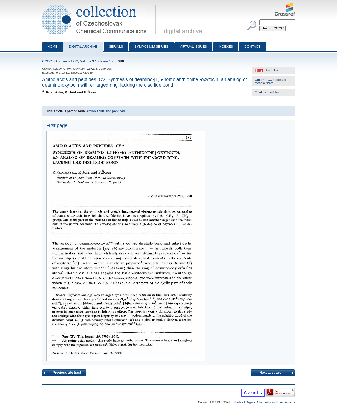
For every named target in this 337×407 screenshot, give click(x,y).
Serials (116, 46)
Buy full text (273, 70)
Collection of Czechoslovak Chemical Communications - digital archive (100, 5)
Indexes (225, 46)
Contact (252, 46)
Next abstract (270, 372)
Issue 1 (105, 61)
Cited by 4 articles (267, 92)
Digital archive (83, 46)
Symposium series (151, 46)
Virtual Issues (193, 46)
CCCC (47, 61)
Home (52, 46)
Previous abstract (67, 372)
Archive (61, 61)
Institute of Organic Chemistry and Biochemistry (263, 402)
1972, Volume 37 (83, 61)
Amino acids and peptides (105, 111)
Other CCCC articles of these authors (270, 81)
